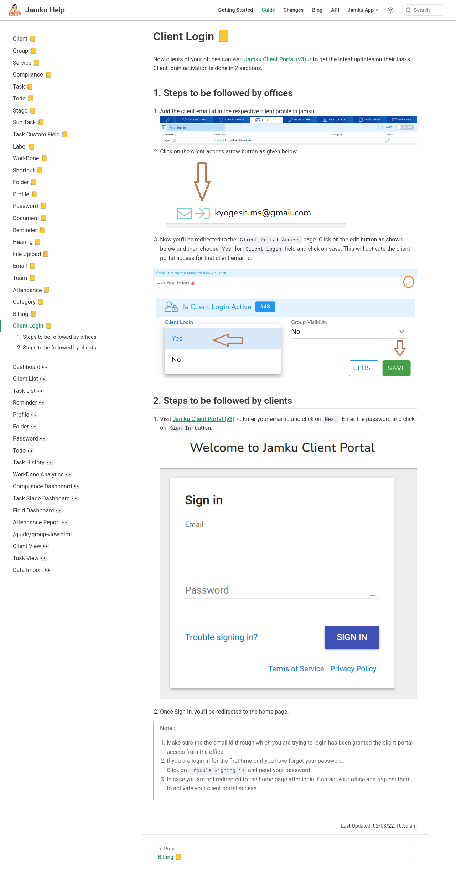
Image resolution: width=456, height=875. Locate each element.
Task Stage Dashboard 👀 (45, 498)
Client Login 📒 (32, 325)
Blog (317, 10)
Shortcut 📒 (28, 170)
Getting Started (235, 10)
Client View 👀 (31, 546)
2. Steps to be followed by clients (56, 347)
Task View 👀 (30, 558)
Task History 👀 (33, 462)
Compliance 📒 (32, 74)
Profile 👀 (25, 414)
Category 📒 (28, 301)
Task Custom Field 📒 (40, 134)
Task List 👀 (28, 390)
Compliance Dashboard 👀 (47, 486)
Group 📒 (25, 50)
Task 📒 (23, 86)
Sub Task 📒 (29, 122)
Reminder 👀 (29, 402)
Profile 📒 (25, 194)
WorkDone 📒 (30, 158)
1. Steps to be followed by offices (57, 337)
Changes (294, 10)
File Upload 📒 (31, 254)
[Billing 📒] (285, 852)
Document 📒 (30, 218)
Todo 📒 (23, 98)
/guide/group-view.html (42, 534)
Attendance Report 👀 (41, 522)
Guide (268, 10)
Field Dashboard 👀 (37, 510)
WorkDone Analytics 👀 (42, 474)
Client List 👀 (30, 378)
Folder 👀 (25, 426)
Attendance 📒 (31, 290)
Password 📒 (30, 206)
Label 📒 (24, 146)
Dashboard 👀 (31, 367)
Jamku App (361, 10)
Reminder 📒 (29, 230)
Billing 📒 (25, 314)
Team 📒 (24, 278)
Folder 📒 (25, 182)
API (335, 10)
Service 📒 (26, 62)
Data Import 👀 (32, 570)
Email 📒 (24, 265)
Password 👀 (30, 438)
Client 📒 (24, 38)
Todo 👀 (23, 450)
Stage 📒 (24, 110)
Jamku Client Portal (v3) (275, 59)
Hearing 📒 (27, 242)
